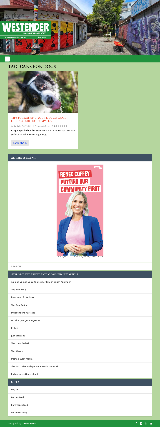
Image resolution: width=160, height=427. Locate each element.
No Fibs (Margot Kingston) (25, 320)
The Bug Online (19, 305)
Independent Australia (23, 312)
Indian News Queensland (24, 374)
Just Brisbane (18, 335)
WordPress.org (19, 412)
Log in (14, 389)
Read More (20, 142)
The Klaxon (17, 351)
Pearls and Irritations (22, 297)
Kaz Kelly (17, 126)
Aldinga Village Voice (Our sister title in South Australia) (41, 281)
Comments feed (19, 404)
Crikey (14, 327)
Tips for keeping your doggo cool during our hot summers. (38, 119)
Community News (42, 126)
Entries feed (17, 397)
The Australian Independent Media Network (34, 366)
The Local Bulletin (20, 343)
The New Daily (18, 289)
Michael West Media (21, 358)
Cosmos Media (29, 423)
